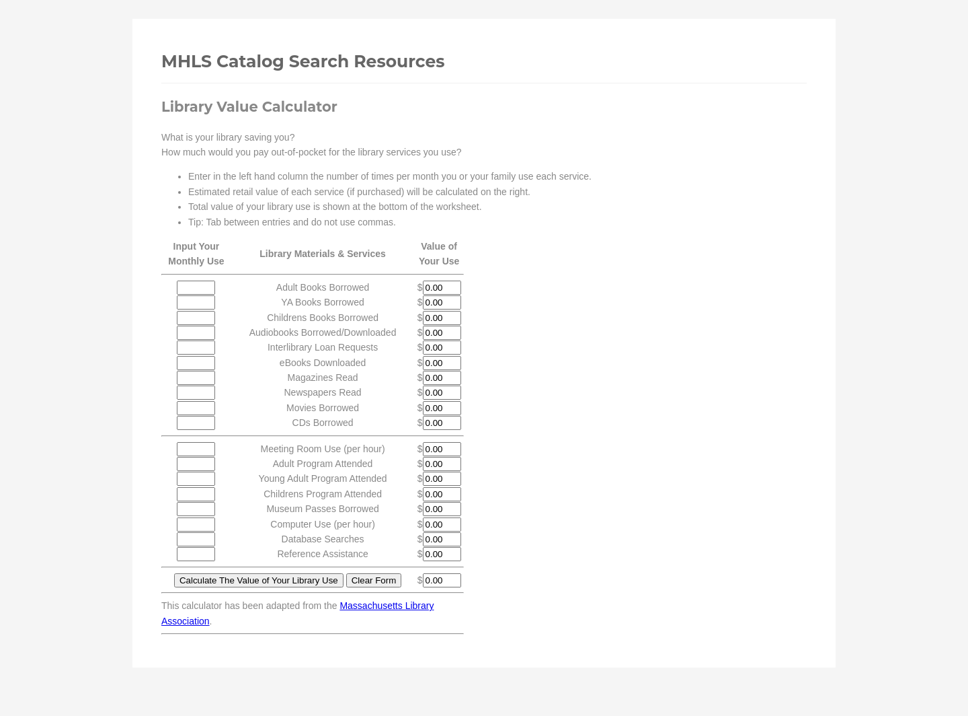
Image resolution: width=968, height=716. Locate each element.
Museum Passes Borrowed (322, 508)
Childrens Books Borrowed (322, 317)
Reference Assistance (322, 553)
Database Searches (323, 539)
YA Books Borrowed (322, 302)
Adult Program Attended (323, 463)
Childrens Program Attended (323, 494)
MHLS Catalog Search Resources (302, 61)
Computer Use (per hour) (322, 524)
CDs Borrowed (323, 422)
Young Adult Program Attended (323, 478)
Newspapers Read (322, 392)
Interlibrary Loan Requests (323, 347)
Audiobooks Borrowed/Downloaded (323, 332)
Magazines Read (323, 377)
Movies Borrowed (322, 407)
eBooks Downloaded (323, 362)
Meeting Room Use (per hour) (322, 448)
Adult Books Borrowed (323, 287)
